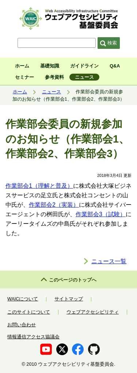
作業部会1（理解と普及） (39, 185)
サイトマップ (68, 299)
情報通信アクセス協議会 (33, 336)
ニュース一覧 (108, 261)
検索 (108, 43)
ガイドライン (84, 66)
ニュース (84, 77)
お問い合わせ (21, 324)
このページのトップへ (72, 280)
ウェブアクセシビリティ (92, 312)
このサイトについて (28, 312)
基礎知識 (49, 66)
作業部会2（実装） (54, 204)
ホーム (22, 66)
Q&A (115, 66)
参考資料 (54, 77)
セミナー (24, 77)
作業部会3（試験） (101, 214)
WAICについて (22, 299)
